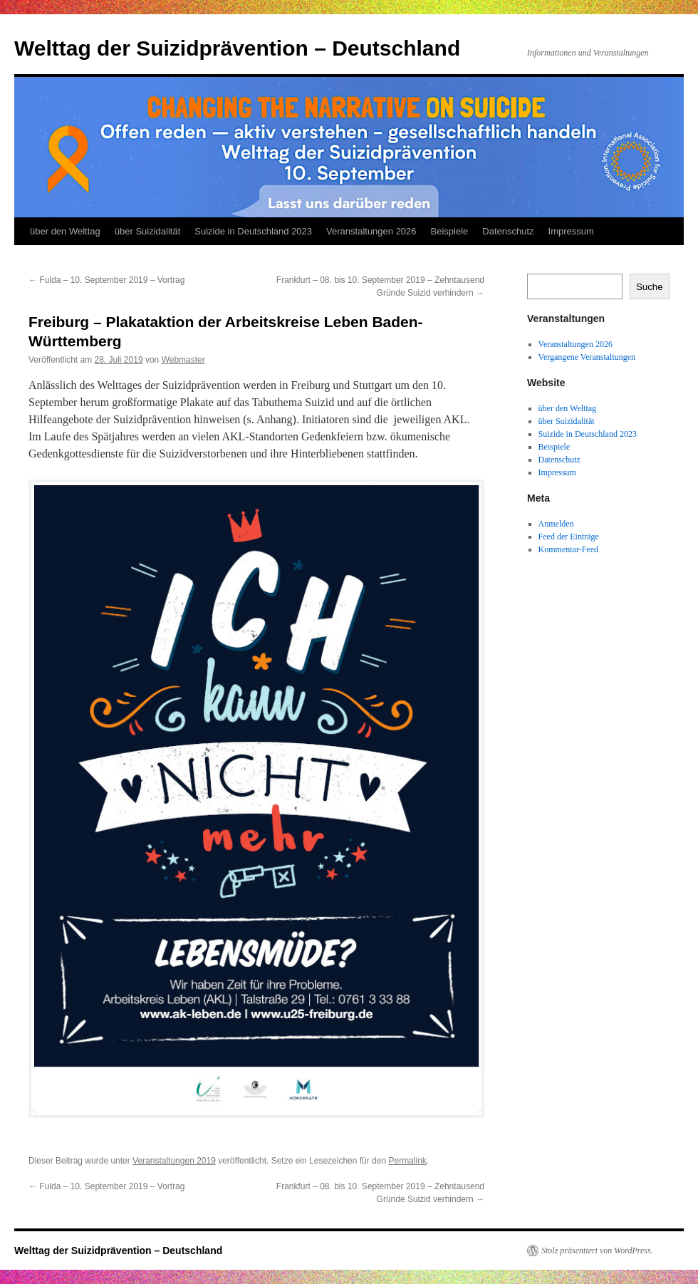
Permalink (407, 1161)
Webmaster (183, 360)
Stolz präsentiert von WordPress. (597, 1250)
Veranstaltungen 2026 (371, 231)
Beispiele (450, 231)
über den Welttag (65, 231)
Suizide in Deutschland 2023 (253, 231)
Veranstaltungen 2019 (174, 1161)
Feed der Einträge (568, 537)
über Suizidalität (148, 231)
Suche (649, 286)
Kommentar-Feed (568, 549)
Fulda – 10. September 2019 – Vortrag (106, 280)
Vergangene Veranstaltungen (587, 357)
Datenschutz (507, 231)
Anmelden (556, 524)
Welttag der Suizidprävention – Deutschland (237, 48)
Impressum (571, 231)
